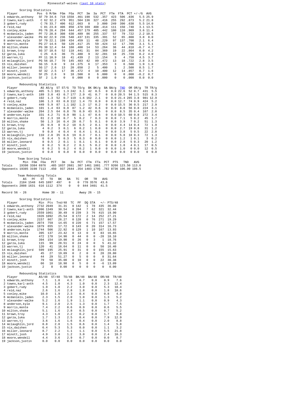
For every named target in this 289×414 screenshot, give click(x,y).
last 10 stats (92, 4)
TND (122, 105)
